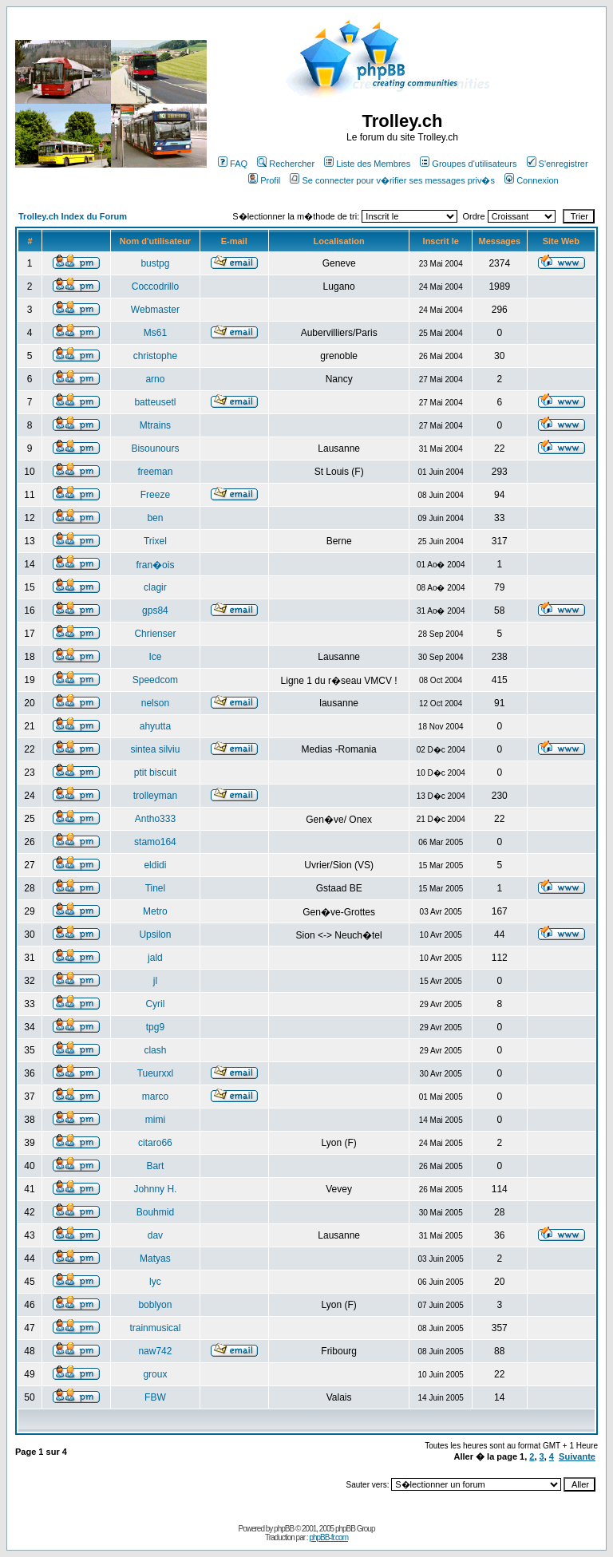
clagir (155, 587)
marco (155, 1096)
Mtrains (155, 425)
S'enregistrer (557, 163)
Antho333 (155, 818)
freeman (154, 471)
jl (155, 980)
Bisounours (155, 448)
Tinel (155, 888)
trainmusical (154, 1328)
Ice (154, 656)
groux (155, 1374)
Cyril (154, 1004)
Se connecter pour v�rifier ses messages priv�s (392, 180)
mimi (155, 1119)
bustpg (154, 263)
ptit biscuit (155, 772)
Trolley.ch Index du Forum (72, 216)
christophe (155, 356)
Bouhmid (155, 1212)
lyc (155, 1281)
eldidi (155, 865)
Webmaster (155, 309)
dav (155, 1235)
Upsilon (155, 934)
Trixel (155, 541)
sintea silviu (155, 749)
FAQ (232, 163)
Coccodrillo (155, 286)
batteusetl (155, 402)
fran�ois (155, 565)
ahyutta (155, 726)
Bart (155, 1166)
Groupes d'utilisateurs (468, 163)
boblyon (155, 1304)
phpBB (284, 1528)
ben (155, 518)
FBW (155, 1397)
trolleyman (155, 795)
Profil (264, 180)
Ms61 (155, 332)
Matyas (155, 1258)
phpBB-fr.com (328, 1537)
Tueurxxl (155, 1073)
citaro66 (155, 1142)
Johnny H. (154, 1189)
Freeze (155, 494)
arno (154, 379)
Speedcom (155, 680)
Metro (155, 911)
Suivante (577, 1456)
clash (155, 1050)
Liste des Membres (367, 163)
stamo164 (155, 842)
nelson (155, 703)
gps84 (155, 610)
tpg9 (155, 1027)
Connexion (531, 180)
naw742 (155, 1351)
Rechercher (285, 163)
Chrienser (155, 633)
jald (155, 957)
